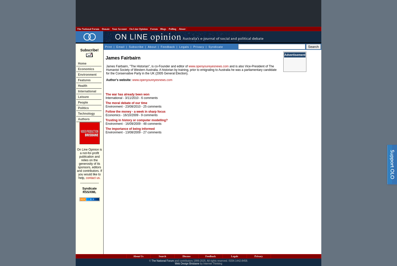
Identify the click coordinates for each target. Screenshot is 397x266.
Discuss (187, 256)
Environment (87, 74)
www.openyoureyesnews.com (209, 66)
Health (82, 86)
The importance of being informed (130, 129)
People (83, 102)
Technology (86, 113)
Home (82, 63)
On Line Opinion (138, 29)
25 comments (152, 106)
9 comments (149, 115)
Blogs (163, 29)
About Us (138, 256)
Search (162, 256)
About (182, 29)
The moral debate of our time (126, 103)
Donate (105, 29)
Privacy (198, 46)
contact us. (93, 178)
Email (120, 46)
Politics (83, 108)
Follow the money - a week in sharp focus (136, 111)
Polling (172, 29)
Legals (184, 46)
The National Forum (88, 29)
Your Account (119, 29)
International (87, 91)
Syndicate (216, 46)
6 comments (149, 98)
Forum (154, 29)
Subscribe (136, 46)
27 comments (152, 132)
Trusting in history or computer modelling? (137, 120)
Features (84, 80)
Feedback (168, 46)
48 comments (152, 124)
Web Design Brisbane (187, 263)
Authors (84, 119)
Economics (86, 69)
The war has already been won (127, 94)
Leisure (83, 97)
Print (108, 46)
